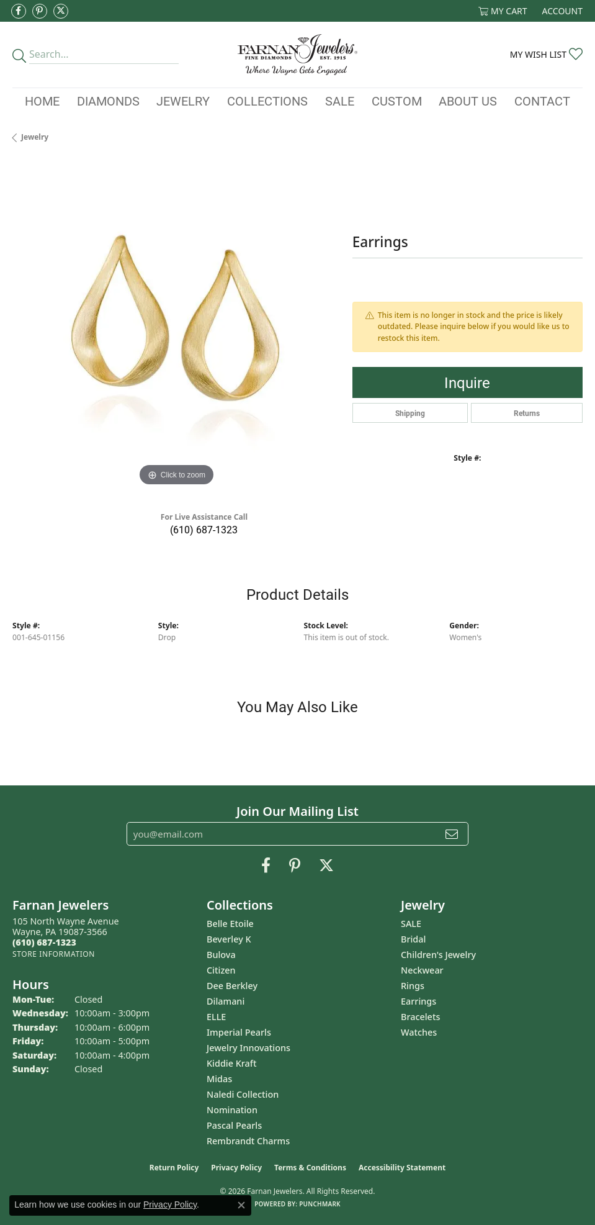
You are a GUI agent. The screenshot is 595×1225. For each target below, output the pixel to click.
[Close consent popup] (241, 1205)
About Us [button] (468, 101)
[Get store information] (53, 954)
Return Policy (174, 1167)
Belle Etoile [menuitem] (230, 923)
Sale (339, 101)
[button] (502, 11)
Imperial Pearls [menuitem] (239, 1032)
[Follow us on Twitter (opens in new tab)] (60, 11)
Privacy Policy (236, 1167)
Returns (527, 413)
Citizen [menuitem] (221, 970)
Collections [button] (267, 101)
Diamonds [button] (108, 101)
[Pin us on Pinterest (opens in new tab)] (39, 11)
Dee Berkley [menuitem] (232, 986)
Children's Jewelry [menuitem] (438, 955)
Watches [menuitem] (419, 1032)
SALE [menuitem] (411, 923)
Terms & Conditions (310, 1167)
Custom (397, 101)
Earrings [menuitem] (418, 1001)
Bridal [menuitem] (413, 939)
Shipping (410, 413)
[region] (176, 326)
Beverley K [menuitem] (229, 939)
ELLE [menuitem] (216, 1017)
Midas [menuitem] (219, 1079)
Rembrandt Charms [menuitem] (248, 1141)
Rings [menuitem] (412, 986)
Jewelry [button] (183, 101)
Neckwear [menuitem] (422, 970)
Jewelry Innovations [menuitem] (248, 1048)
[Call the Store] (44, 942)
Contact (542, 101)
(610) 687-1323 (204, 529)
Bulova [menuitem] (221, 955)
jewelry (34, 137)
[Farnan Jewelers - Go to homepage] (297, 55)
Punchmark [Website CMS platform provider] (320, 1204)
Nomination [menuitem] (232, 1110)
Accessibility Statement (402, 1167)
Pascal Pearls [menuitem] (234, 1125)
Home (42, 101)
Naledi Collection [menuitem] (243, 1094)
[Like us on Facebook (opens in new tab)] (18, 11)
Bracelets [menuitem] (420, 1017)
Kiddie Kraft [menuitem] (232, 1063)
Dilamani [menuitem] (225, 1001)
